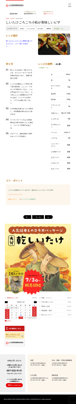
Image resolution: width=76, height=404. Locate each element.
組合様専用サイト (30, 13)
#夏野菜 (48, 28)
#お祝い (22, 28)
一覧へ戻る (38, 217)
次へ (48, 217)
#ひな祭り (41, 28)
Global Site (13, 14)
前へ (27, 217)
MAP (43, 365)
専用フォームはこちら (14, 385)
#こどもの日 (31, 28)
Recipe (12, 18)
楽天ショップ (48, 13)
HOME (7, 18)
